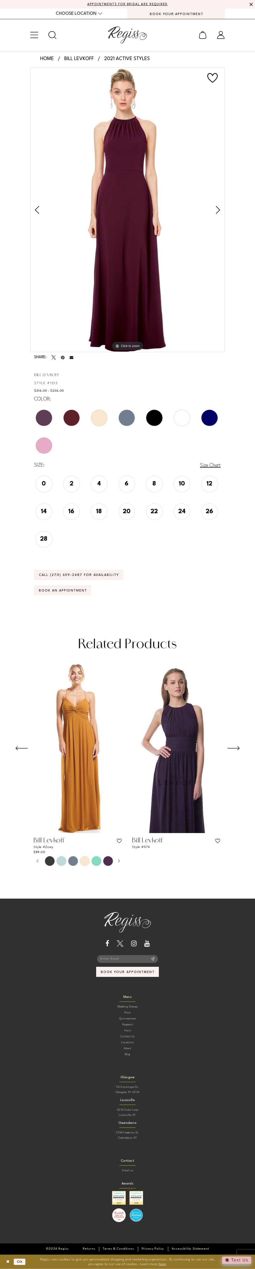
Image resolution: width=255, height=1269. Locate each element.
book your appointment (127, 972)
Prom (127, 1012)
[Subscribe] (153, 959)
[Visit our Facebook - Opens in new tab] (107, 943)
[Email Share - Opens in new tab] (71, 357)
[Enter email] (127, 959)
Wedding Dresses (127, 1006)
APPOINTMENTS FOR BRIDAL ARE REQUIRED (127, 4)
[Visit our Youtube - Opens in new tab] (147, 943)
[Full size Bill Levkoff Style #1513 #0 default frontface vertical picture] (127, 210)
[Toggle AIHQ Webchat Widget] (236, 1260)
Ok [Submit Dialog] (20, 1262)
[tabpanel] (127, 210)
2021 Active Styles (127, 59)
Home (47, 59)
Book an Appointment (63, 590)
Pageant (127, 1024)
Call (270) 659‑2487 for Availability (79, 575)
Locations (127, 1042)
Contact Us (127, 1036)
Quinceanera (127, 1018)
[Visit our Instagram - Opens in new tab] (134, 943)
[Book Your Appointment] (176, 14)
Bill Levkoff (79, 59)
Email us (127, 1170)
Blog (127, 1054)
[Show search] (52, 35)
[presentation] (78, 748)
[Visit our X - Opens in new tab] (120, 943)
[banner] (127, 35)
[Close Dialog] (8, 1261)
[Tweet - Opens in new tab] (54, 357)
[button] (34, 35)
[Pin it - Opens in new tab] (63, 357)
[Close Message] (250, 4)
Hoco (127, 1030)
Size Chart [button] (210, 465)
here (162, 1264)
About (127, 1048)
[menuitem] (79, 13)
